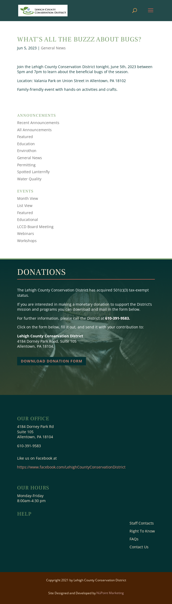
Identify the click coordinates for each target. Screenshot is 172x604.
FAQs (134, 539)
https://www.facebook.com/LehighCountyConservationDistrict (71, 467)
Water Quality (29, 178)
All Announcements (34, 129)
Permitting (26, 164)
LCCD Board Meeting (35, 226)
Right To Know (142, 531)
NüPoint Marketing (110, 593)
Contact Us (139, 547)
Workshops (27, 240)
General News (53, 47)
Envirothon (26, 150)
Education (26, 143)
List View (24, 205)
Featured (25, 136)
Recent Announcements (38, 122)
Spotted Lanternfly (33, 171)
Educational (27, 219)
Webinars (25, 233)
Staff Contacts (142, 523)
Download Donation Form (51, 361)
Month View (27, 198)
